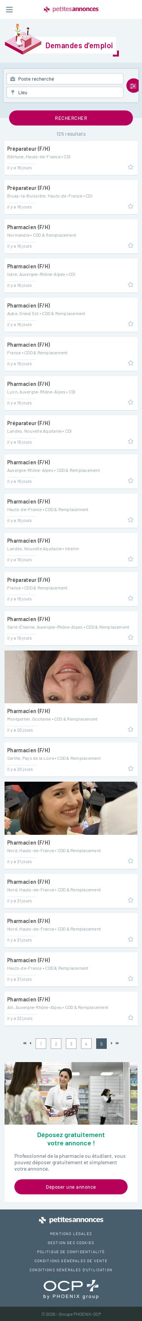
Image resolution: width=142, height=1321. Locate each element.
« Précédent (30, 1043)
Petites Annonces (71, 9)
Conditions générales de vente (71, 1260)
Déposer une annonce (71, 1187)
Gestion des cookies (71, 1242)
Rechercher (71, 118)
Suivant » (112, 1043)
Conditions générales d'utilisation (71, 1269)
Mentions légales (71, 1233)
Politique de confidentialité (71, 1251)
